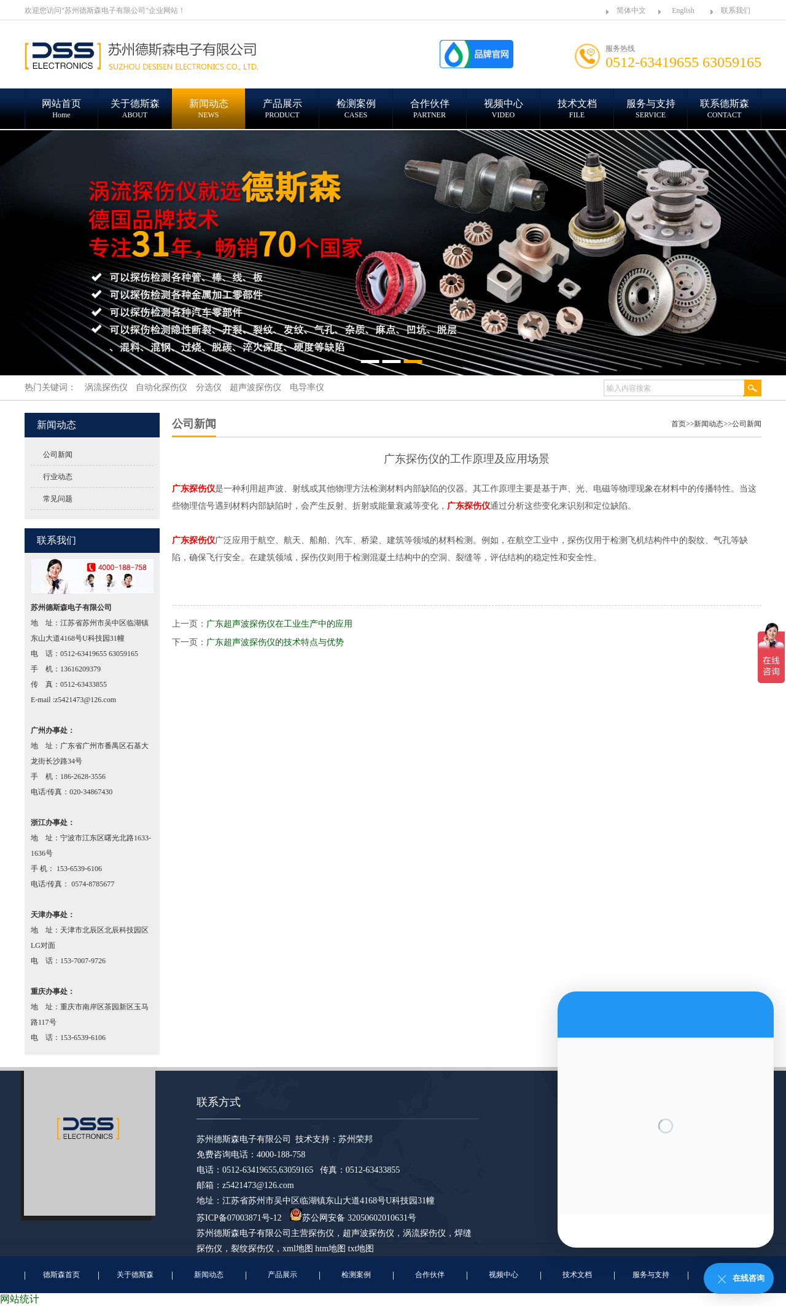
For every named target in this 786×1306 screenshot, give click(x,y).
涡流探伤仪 (424, 1233)
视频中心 (503, 1274)
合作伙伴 (430, 1274)
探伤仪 (321, 1233)
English (683, 10)
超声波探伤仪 (368, 1233)
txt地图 (361, 1248)
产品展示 (282, 1274)
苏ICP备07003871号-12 (238, 1217)
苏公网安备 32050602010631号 (353, 1217)
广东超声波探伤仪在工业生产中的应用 (279, 623)
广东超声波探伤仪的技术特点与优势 (275, 642)
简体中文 (631, 10)
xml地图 (297, 1248)
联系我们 (735, 10)
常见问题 (57, 499)
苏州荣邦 (355, 1139)
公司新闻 (57, 454)
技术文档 (577, 1274)
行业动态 (57, 476)
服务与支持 (650, 1274)
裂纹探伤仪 (252, 1248)
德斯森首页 (61, 1274)
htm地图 (330, 1248)
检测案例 (356, 1274)
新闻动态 (708, 424)
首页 (678, 424)
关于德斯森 (135, 1274)
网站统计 (19, 1299)
